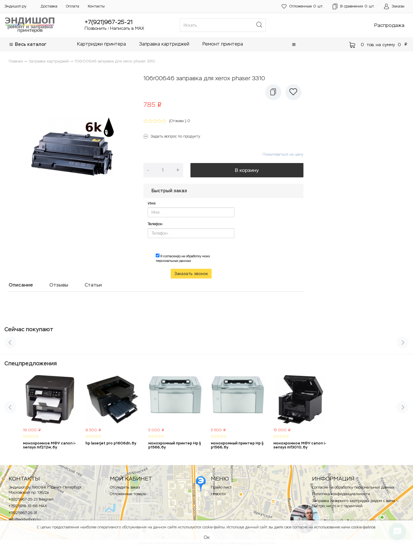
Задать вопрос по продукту (175, 136)
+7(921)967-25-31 (23, 512)
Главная (16, 61)
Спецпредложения (30, 363)
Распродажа (389, 25)
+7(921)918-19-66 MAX (28, 505)
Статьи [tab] (93, 285)
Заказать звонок (191, 273)
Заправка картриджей (164, 44)
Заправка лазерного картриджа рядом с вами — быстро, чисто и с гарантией (355, 503)
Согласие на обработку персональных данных (353, 487)
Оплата (72, 6)
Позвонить (95, 28)
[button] (293, 44)
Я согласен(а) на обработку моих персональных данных (183, 258)
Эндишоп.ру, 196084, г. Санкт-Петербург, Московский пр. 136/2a (45, 490)
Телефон (155, 223)
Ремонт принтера (222, 44)
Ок (207, 537)
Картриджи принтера (101, 44)
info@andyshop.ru (24, 519)
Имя (151, 203)
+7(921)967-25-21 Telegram (31, 499)
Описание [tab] (21, 285)
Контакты (96, 6)
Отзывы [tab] (58, 285)
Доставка (49, 6)
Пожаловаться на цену (282, 154)
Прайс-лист (221, 487)
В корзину (247, 170)
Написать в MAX (127, 28)
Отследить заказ (125, 487)
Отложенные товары (128, 493)
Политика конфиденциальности (341, 493)
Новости (218, 493)
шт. (303, 6)
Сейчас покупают (28, 329)
